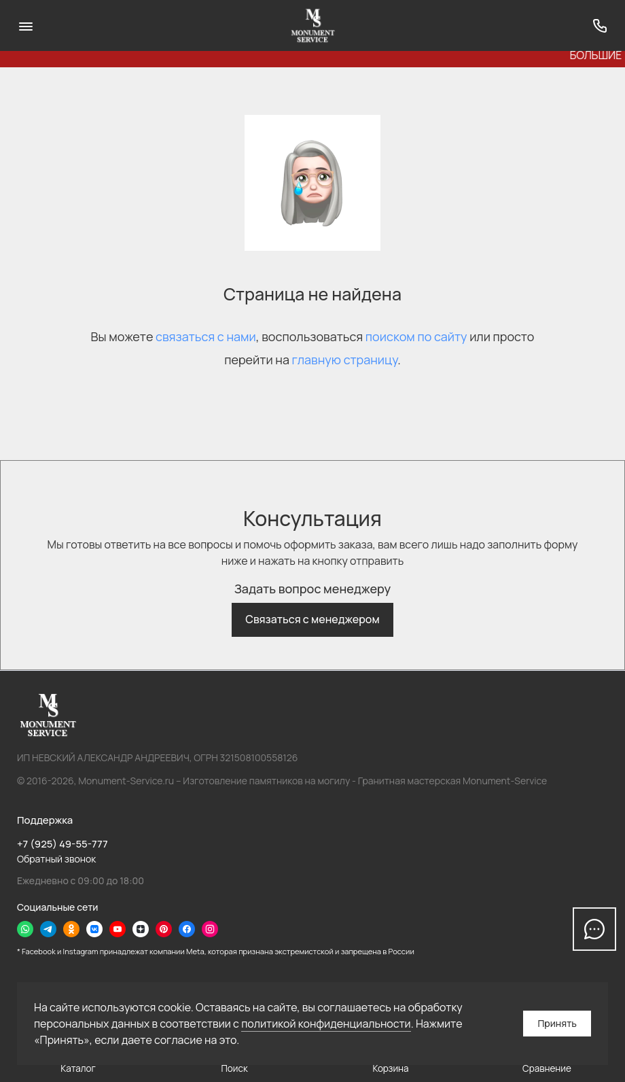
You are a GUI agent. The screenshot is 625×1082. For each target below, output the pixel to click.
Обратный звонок (56, 858)
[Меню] (25, 25)
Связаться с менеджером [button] (312, 619)
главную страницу (345, 359)
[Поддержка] (599, 25)
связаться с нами (206, 336)
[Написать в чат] (594, 929)
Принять (557, 1023)
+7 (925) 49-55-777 (62, 844)
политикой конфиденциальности (326, 1023)
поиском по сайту (416, 336)
